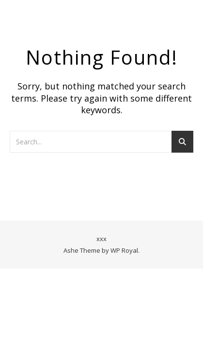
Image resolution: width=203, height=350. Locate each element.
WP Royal (124, 250)
